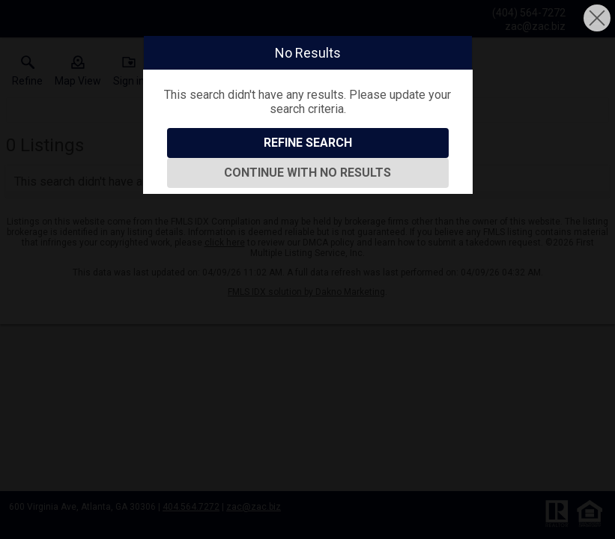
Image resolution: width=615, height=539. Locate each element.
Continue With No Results (307, 172)
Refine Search (308, 142)
